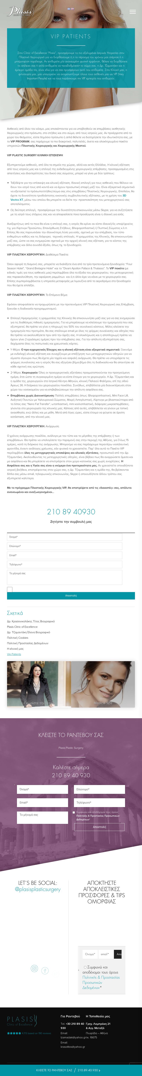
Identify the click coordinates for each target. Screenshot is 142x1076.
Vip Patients (14, 654)
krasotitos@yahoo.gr (73, 1047)
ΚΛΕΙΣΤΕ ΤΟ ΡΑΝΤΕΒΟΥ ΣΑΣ (54, 1070)
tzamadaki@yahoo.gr (73, 1037)
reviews (29, 1033)
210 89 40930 (71, 512)
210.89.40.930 (88, 1070)
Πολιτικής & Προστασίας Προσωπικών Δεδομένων (101, 983)
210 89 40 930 (71, 775)
